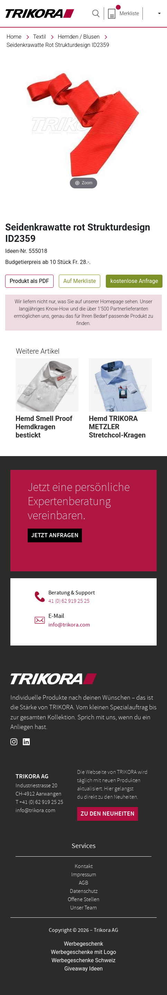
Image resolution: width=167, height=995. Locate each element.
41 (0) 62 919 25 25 (69, 601)
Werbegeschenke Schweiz (83, 960)
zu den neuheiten (107, 814)
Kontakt (84, 866)
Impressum (83, 874)
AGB (83, 882)
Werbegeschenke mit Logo (83, 952)
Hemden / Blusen (79, 36)
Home (14, 36)
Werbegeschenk (83, 943)
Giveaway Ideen (83, 968)
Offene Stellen (84, 899)
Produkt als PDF (29, 281)
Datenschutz (84, 891)
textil (39, 36)
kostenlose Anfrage (134, 281)
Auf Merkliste (79, 281)
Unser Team (83, 907)
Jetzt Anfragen (54, 535)
